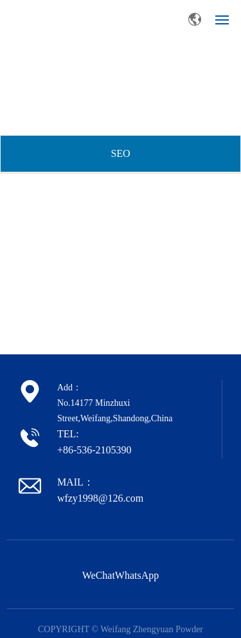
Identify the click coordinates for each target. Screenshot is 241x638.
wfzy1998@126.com (100, 498)
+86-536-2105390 (94, 449)
